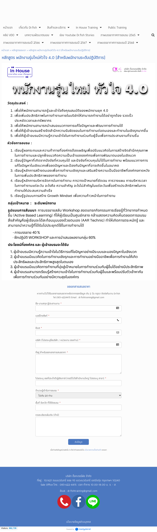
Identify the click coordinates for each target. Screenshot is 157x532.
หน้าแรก (5, 50)
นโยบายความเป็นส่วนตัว (93, 449)
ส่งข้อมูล (78, 442)
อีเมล (38, 328)
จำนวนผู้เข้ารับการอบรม (47, 390)
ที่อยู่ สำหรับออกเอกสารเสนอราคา (51, 352)
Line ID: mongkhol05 (78, 514)
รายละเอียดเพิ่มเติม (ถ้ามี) (47, 415)
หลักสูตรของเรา (19, 50)
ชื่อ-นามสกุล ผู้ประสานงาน (48, 303)
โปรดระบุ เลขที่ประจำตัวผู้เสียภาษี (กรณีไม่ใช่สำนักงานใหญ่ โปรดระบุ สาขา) (70, 378)
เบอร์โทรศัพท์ (42, 316)
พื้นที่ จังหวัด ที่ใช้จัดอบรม (48, 403)
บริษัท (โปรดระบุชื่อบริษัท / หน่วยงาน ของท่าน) (57, 340)
